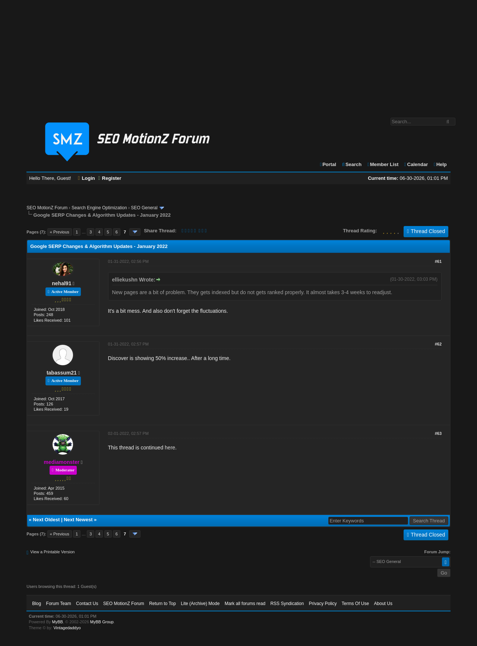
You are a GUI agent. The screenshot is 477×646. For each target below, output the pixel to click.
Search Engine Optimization (99, 207)
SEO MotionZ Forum (46, 207)
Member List (382, 164)
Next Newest (78, 519)
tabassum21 (62, 373)
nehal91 (61, 283)
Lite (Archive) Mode (200, 603)
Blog (36, 603)
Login (86, 178)
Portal (327, 164)
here (170, 448)
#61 (438, 261)
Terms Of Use (355, 603)
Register (109, 178)
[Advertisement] (238, 55)
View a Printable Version (52, 552)
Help (440, 164)
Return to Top (162, 603)
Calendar (416, 164)
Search (351, 164)
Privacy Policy (323, 603)
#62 (438, 344)
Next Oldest (46, 519)
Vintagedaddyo (66, 628)
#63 (438, 433)
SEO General (144, 207)
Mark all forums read (245, 603)
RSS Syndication (287, 603)
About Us (383, 603)
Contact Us (87, 603)
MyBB (57, 622)
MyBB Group (102, 622)
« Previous (59, 232)
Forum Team (58, 603)
